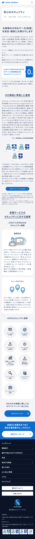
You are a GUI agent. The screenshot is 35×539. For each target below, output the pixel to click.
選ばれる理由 (12, 16)
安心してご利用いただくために (26, 16)
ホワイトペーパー (17, 413)
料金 (3, 457)
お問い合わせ (17, 494)
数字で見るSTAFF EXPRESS (12, 453)
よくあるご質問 (7, 472)
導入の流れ (6, 467)
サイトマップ (6, 481)
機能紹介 (5, 448)
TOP (5, 16)
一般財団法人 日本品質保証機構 (24, 138)
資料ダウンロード (17, 434)
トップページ (6, 443)
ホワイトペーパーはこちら (17, 189)
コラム (4, 477)
